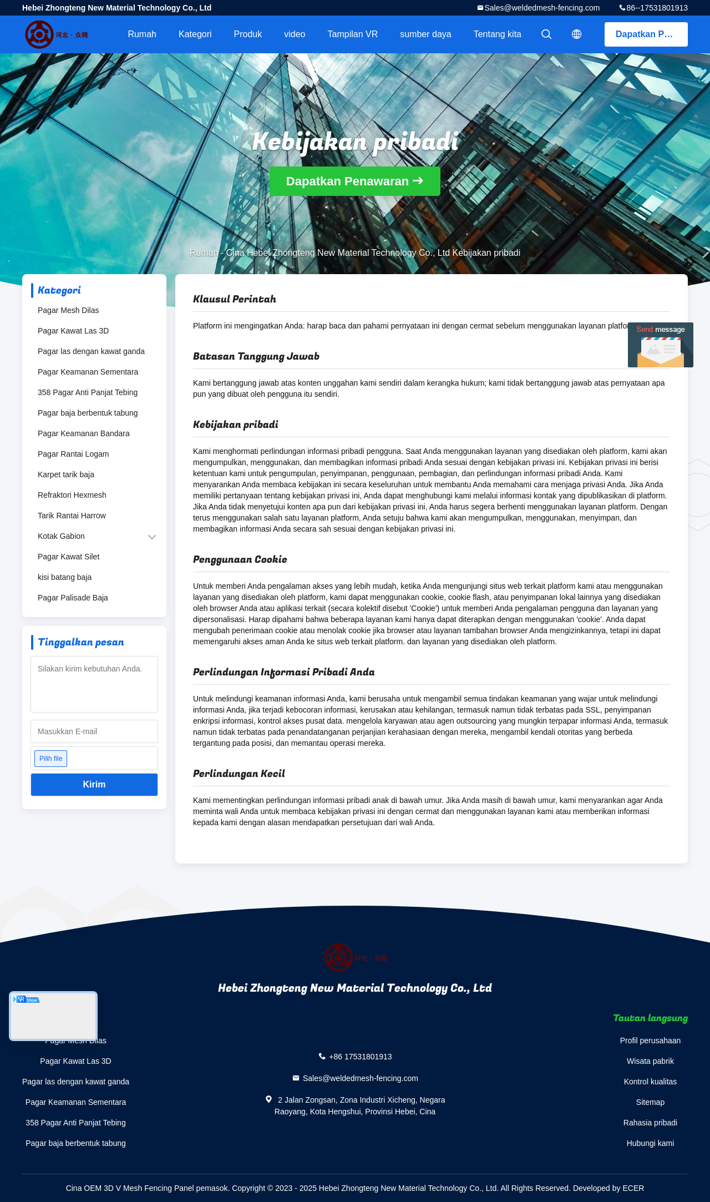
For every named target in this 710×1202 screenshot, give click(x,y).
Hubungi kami (650, 1143)
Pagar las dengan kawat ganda (91, 351)
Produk (248, 34)
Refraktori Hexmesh (72, 495)
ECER (633, 1188)
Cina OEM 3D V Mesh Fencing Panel (130, 1188)
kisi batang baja (65, 577)
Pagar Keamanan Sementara (88, 371)
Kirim (94, 784)
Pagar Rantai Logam (73, 454)
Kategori (195, 34)
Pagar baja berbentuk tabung (88, 412)
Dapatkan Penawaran (652, 34)
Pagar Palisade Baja (73, 597)
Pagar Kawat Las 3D (73, 330)
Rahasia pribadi (650, 1122)
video (294, 34)
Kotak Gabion (61, 536)
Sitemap (650, 1102)
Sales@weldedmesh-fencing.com (542, 7)
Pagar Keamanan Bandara (84, 433)
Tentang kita (497, 34)
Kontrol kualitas (650, 1081)
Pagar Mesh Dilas (68, 310)
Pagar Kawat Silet (68, 556)
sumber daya (426, 34)
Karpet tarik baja (66, 474)
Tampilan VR (353, 34)
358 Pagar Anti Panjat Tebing (88, 392)
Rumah (142, 34)
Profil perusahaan (650, 1040)
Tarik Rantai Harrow (72, 515)
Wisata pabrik (650, 1061)
